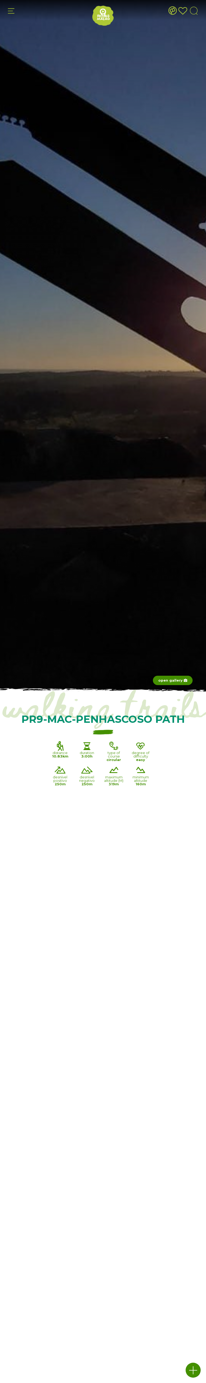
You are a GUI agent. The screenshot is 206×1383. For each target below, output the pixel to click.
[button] (193, 1370)
